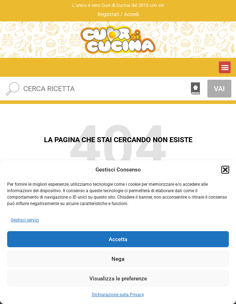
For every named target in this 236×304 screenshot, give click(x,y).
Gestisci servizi (25, 220)
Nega (118, 259)
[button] (225, 169)
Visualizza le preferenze (118, 278)
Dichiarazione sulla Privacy (118, 294)
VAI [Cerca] (219, 88)
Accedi (131, 14)
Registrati (108, 14)
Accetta (118, 239)
